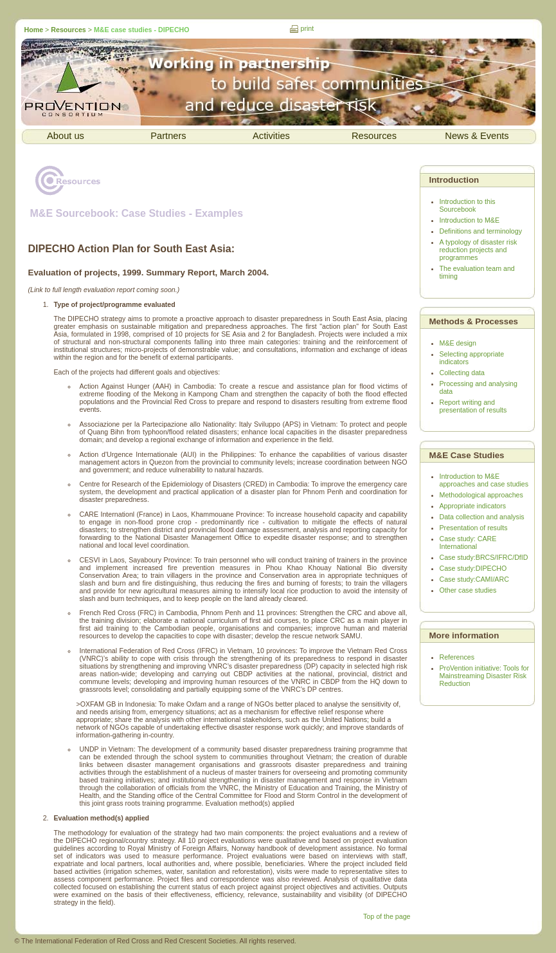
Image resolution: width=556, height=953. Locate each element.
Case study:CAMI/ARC (474, 579)
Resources (68, 29)
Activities (271, 136)
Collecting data (462, 372)
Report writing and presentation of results (473, 406)
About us (65, 136)
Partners (168, 136)
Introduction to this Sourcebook (468, 205)
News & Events (476, 136)
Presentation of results (474, 528)
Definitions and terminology (481, 231)
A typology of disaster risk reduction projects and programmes (478, 249)
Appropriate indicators (473, 506)
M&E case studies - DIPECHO (142, 29)
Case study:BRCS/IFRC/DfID (484, 557)
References (457, 657)
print (307, 28)
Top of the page (386, 916)
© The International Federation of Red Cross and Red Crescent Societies (126, 941)
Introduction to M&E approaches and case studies (484, 480)
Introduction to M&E (470, 220)
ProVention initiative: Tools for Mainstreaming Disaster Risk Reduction (485, 675)
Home (35, 29)
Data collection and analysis (482, 517)
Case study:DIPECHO (473, 568)
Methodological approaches (481, 495)
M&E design (458, 343)
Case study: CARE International (468, 542)
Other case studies (468, 590)
